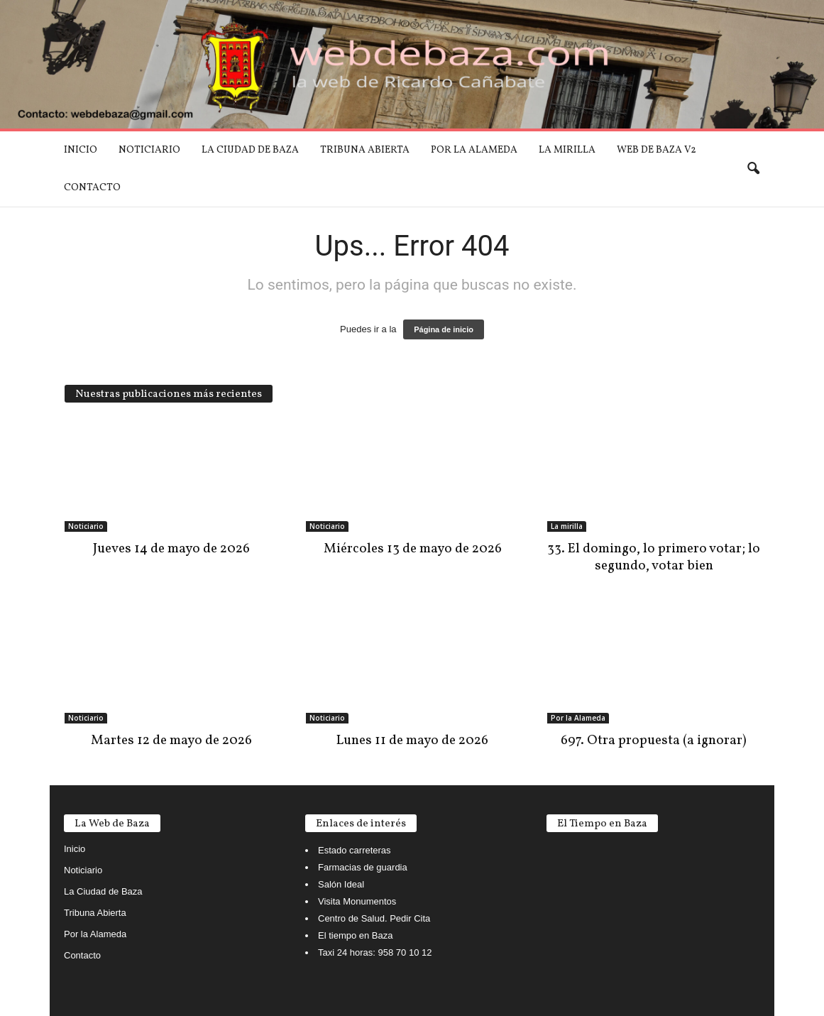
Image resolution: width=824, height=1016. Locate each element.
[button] (753, 169)
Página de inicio (443, 329)
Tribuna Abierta (365, 150)
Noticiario (149, 150)
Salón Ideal (341, 884)
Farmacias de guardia (362, 867)
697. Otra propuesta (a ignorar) (654, 740)
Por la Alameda (474, 150)
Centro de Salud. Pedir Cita (374, 918)
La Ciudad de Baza (250, 150)
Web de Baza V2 (656, 150)
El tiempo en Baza (355, 935)
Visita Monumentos (357, 901)
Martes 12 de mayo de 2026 (171, 740)
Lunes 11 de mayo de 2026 (412, 740)
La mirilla (567, 150)
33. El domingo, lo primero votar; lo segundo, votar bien (653, 557)
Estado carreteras (354, 850)
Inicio (80, 150)
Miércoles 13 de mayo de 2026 (413, 549)
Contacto (92, 188)
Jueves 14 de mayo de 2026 (171, 549)
